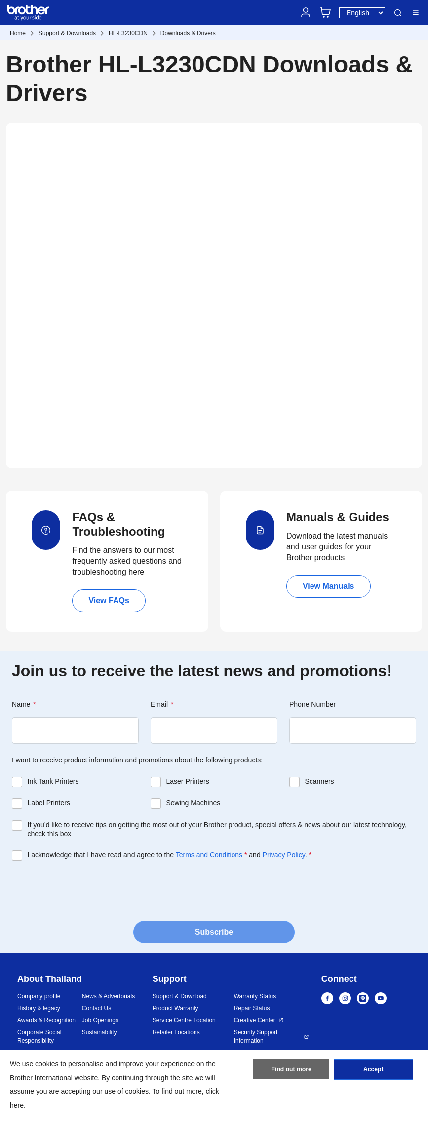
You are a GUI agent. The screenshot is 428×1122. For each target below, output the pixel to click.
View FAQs (108, 600)
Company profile (38, 996)
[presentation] (87, 889)
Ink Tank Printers (53, 781)
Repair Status (252, 1008)
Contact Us (96, 1008)
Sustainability (99, 1032)
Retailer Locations (176, 1032)
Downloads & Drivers (188, 33)
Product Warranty (175, 1008)
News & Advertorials (108, 996)
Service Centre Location (184, 1020)
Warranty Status (255, 996)
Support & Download (180, 996)
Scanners (319, 781)
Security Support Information (256, 1036)
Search (398, 13)
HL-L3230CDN (128, 33)
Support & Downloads (67, 33)
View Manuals (328, 586)
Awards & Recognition (46, 1020)
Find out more (291, 1070)
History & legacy (38, 1008)
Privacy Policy (284, 855)
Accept (373, 1070)
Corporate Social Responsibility (39, 1036)
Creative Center (254, 1020)
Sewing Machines (193, 803)
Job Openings (100, 1020)
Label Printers (49, 803)
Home (18, 33)
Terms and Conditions (209, 855)
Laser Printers (187, 781)
